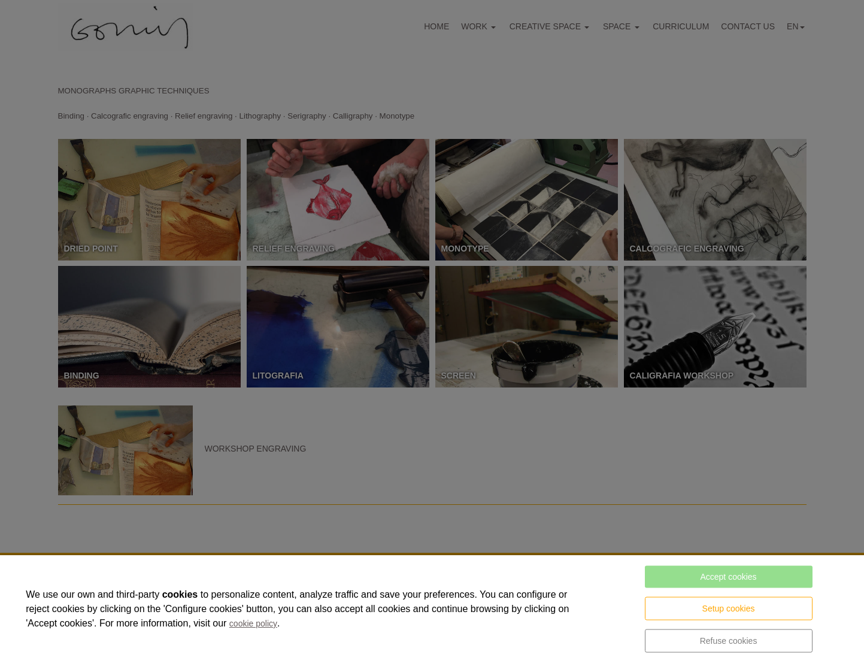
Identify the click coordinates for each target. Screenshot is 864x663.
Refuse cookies (728, 641)
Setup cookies (728, 608)
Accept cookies (728, 577)
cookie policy (253, 623)
